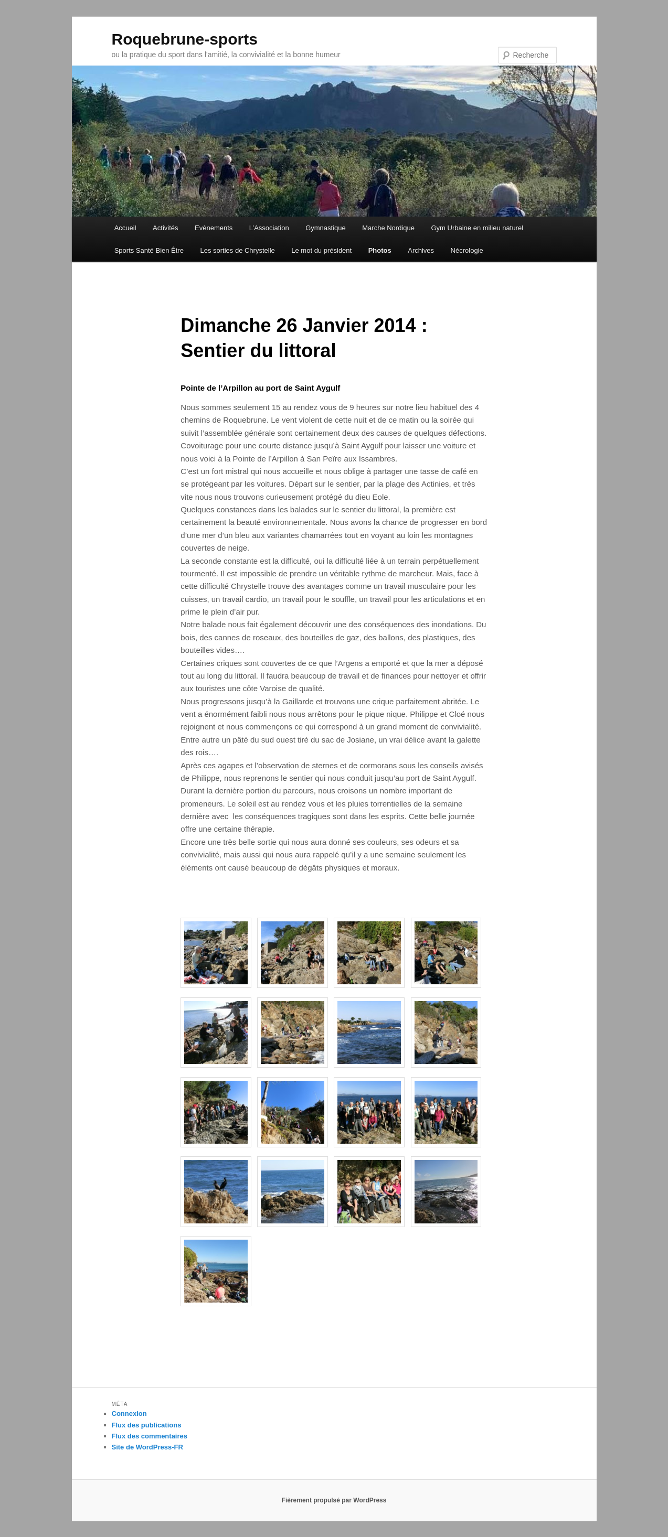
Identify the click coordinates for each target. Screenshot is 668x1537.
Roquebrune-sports (185, 39)
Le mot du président (321, 250)
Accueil (125, 228)
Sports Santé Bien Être (149, 250)
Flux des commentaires (150, 1436)
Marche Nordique (388, 228)
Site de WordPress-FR (147, 1447)
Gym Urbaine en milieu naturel (477, 228)
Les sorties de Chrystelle (237, 250)
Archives (421, 250)
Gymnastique (325, 228)
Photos (379, 250)
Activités (165, 228)
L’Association (269, 228)
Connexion (129, 1413)
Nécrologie (467, 250)
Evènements (213, 228)
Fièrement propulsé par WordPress (334, 1500)
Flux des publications (147, 1425)
